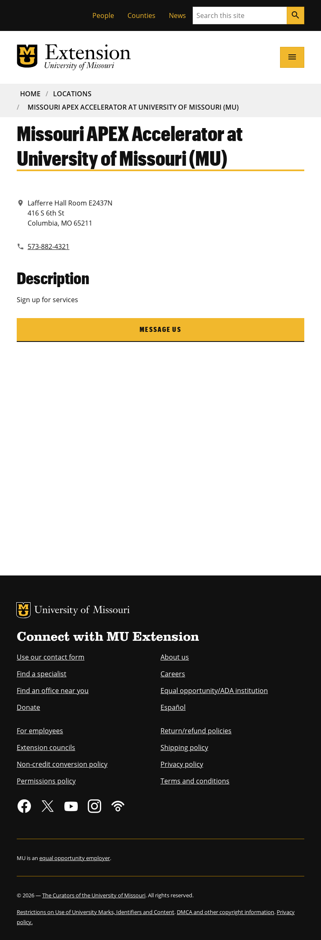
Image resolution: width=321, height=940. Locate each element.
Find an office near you (53, 690)
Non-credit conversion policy (62, 764)
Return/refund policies (196, 730)
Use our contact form (50, 657)
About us (174, 657)
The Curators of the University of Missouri (93, 895)
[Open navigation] (292, 57)
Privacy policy (181, 764)
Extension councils (46, 747)
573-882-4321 (48, 246)
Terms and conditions (194, 781)
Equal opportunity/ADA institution (214, 690)
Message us (160, 329)
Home (30, 93)
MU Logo (23, 610)
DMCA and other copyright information (225, 912)
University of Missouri (82, 610)
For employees (40, 730)
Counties (141, 15)
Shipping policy (184, 747)
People (103, 15)
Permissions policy (46, 781)
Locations (72, 93)
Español (173, 707)
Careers (172, 673)
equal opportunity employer (74, 858)
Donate (28, 707)
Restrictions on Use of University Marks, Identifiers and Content (95, 912)
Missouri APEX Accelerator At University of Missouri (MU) (133, 107)
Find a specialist (41, 673)
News (177, 15)
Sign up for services (47, 299)
